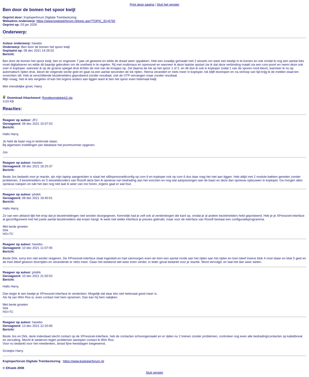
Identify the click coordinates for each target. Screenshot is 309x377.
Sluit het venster (168, 4)
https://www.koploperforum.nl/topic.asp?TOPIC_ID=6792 (76, 21)
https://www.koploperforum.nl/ (83, 361)
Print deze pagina (142, 4)
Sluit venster (154, 372)
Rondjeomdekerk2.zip (57, 98)
